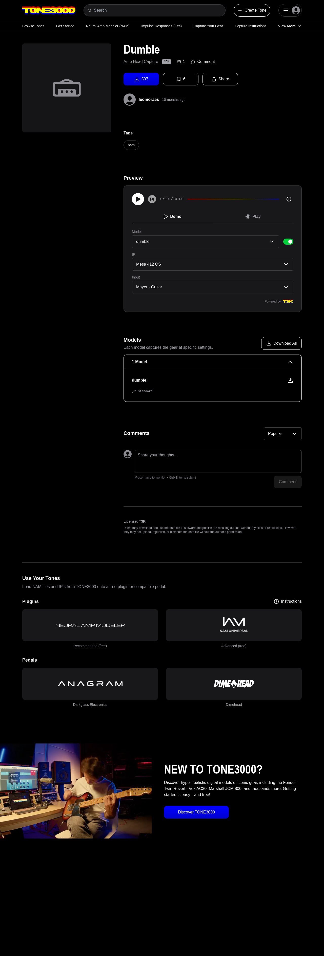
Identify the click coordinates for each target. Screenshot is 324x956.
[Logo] (48, 10)
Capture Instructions (250, 26)
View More (290, 26)
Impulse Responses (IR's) (161, 26)
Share (220, 79)
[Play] (138, 199)
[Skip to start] (152, 199)
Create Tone (252, 10)
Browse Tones (33, 26)
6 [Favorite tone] (181, 79)
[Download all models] (281, 343)
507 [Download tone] (141, 79)
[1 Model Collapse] (212, 362)
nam (131, 145)
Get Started (65, 26)
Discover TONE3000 (196, 812)
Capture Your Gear (208, 26)
